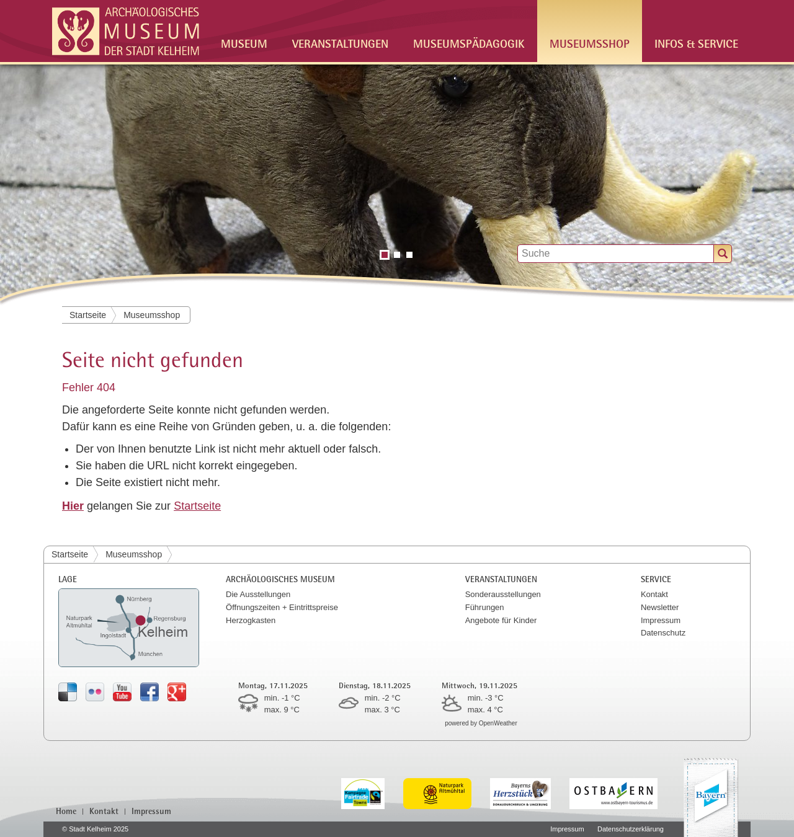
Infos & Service (696, 43)
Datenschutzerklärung (630, 829)
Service (656, 579)
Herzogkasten (250, 620)
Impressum (660, 620)
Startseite (87, 315)
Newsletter (660, 607)
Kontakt (654, 594)
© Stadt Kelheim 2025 (95, 829)
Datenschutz (663, 632)
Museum (244, 43)
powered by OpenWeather (481, 723)
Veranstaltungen (340, 43)
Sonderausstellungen (503, 594)
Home (66, 810)
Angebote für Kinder (501, 620)
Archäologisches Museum (280, 579)
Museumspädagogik (469, 43)
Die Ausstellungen (258, 594)
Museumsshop (590, 43)
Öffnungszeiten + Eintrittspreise (282, 607)
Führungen (484, 607)
